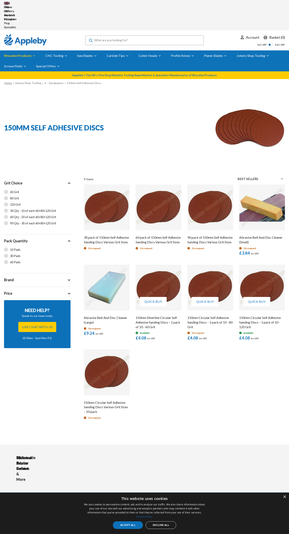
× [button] (284, 497)
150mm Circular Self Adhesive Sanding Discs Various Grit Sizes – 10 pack (106, 382)
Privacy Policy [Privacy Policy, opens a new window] (144, 516)
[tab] (37, 181)
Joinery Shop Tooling (28, 58)
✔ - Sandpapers (54, 58)
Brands (92, 490)
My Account (129, 474)
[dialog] (144, 513)
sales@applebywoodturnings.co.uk (41, 485)
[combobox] (144, 16)
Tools (92, 474)
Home (8, 58)
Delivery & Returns (134, 485)
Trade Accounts (132, 479)
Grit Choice (13, 159)
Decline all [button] (161, 525)
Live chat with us (37, 303)
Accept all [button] (127, 525)
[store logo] (25, 16)
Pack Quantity (16, 216)
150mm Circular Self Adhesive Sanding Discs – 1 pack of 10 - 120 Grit (260, 298)
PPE (91, 485)
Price (8, 269)
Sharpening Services (134, 490)
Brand (9, 255)
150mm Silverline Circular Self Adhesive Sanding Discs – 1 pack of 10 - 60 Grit (158, 298)
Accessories (96, 479)
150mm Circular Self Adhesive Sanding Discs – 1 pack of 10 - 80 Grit (210, 298)
